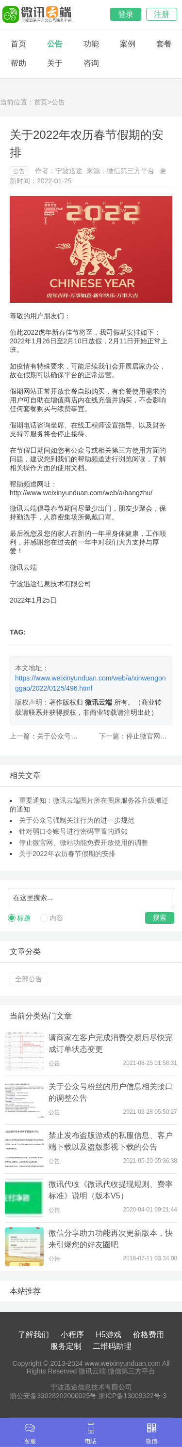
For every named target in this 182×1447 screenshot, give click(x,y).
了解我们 (33, 1334)
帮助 (18, 63)
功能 (91, 44)
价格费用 (148, 1334)
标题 (24, 918)
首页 (18, 44)
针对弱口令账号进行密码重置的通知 (73, 831)
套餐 (164, 44)
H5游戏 (108, 1334)
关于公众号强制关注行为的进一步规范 (76, 820)
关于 (55, 63)
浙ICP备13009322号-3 (132, 1396)
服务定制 (66, 1346)
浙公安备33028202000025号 (53, 1396)
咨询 (91, 63)
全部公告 (28, 979)
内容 (56, 918)
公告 (55, 44)
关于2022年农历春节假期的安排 (67, 853)
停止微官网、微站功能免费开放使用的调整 (83, 842)
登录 (125, 14)
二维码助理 (112, 1346)
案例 (127, 44)
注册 (161, 14)
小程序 (72, 1334)
